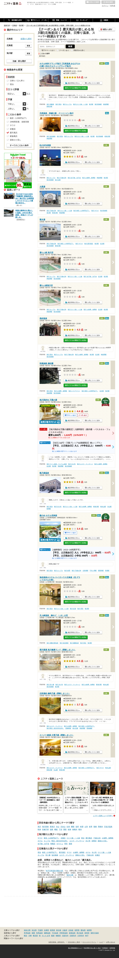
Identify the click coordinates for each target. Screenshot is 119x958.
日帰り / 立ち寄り (17, 81)
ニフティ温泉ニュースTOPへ (103, 816)
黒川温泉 (80, 933)
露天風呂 (89, 838)
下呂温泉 (55, 933)
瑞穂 (95, 827)
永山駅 (109, 506)
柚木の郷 (70, 875)
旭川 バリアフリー (74, 391)
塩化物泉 (55, 855)
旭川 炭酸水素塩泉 (52, 643)
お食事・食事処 (107, 838)
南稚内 (74, 829)
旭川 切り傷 (50, 684)
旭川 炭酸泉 (50, 104)
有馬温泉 (39, 933)
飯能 (52, 936)
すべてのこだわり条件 (19, 145)
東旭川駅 (96, 506)
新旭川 (52, 827)
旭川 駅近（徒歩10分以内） (55, 728)
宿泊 (82, 838)
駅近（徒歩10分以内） (60, 841)
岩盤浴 (94, 841)
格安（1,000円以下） (51, 838)
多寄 (90, 827)
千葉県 (40, 930)
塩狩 (77, 827)
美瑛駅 (107, 570)
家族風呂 (13, 136)
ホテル (40, 841)
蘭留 (72, 827)
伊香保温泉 (63, 933)
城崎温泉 (47, 933)
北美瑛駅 (85, 570)
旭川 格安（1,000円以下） (81, 210)
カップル (47, 841)
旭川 (39, 827)
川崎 (30, 936)
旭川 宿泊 (58, 104)
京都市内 (73, 936)
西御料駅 (68, 728)
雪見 (66, 844)
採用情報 (112, 948)
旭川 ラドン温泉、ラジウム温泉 (57, 464)
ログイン (105, 6)
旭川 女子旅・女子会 (74, 178)
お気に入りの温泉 (92, 2)
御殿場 (58, 936)
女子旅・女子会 (43, 844)
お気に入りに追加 (93, 83)
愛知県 (83, 930)
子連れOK (97, 838)
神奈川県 (27, 930)
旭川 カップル (67, 104)
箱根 (33, 933)
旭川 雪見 (80, 608)
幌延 (56, 829)
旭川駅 (91, 104)
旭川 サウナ (95, 210)
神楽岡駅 (106, 104)
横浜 (25, 936)
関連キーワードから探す (13, 938)
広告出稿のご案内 (74, 942)
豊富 (65, 829)
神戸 (86, 936)
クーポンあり (64, 50)
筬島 (51, 829)
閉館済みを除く (79, 50)
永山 (57, 827)
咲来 (39, 829)
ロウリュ (59, 844)
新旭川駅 (49, 106)
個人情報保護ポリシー (75, 948)
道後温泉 (72, 933)
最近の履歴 (108, 2)
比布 (68, 827)
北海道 (70, 930)
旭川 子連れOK (61, 178)
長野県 (77, 930)
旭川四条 (45, 827)
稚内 (80, 829)
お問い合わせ (110, 942)
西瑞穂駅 (89, 728)
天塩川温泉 (108, 827)
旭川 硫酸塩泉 (74, 643)
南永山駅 (103, 506)
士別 (86, 827)
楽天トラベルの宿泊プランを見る (75, 88)
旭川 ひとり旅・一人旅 (80, 104)
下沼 (60, 829)
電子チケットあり (48, 50)
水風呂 (63, 838)
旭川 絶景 (67, 570)
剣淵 (81, 827)
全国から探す (26, 39)
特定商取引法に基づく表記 (92, 948)
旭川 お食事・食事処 (88, 178)
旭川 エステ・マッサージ (85, 464)
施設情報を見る (73, 83)
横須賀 (35, 936)
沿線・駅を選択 (19, 61)
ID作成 (112, 6)
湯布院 (86, 933)
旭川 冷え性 (72, 464)
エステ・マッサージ (76, 841)
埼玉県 (34, 930)
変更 (28, 46)
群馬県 (52, 930)
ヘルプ (101, 942)
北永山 (63, 827)
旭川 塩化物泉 (51, 136)
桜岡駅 (49, 509)
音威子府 (45, 829)
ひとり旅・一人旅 (73, 838)
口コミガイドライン (89, 942)
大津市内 (80, 936)
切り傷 (47, 855)
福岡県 (89, 930)
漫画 (70, 844)
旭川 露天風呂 (88, 243)
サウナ (40, 838)
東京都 (58, 930)
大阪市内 (65, 936)
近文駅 (102, 243)
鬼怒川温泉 (95, 933)
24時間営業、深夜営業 (19, 122)
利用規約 (105, 948)
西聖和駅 (101, 570)
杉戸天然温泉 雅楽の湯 (54, 871)
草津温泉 (27, 933)
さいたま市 (46, 936)
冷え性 (87, 841)
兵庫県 (46, 930)
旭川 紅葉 (73, 608)
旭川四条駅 (98, 104)
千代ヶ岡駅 (93, 570)
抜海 (69, 829)
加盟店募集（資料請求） (56, 942)
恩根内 (100, 827)
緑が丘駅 (58, 180)
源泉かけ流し (103, 841)
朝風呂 (52, 844)
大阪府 (64, 930)
